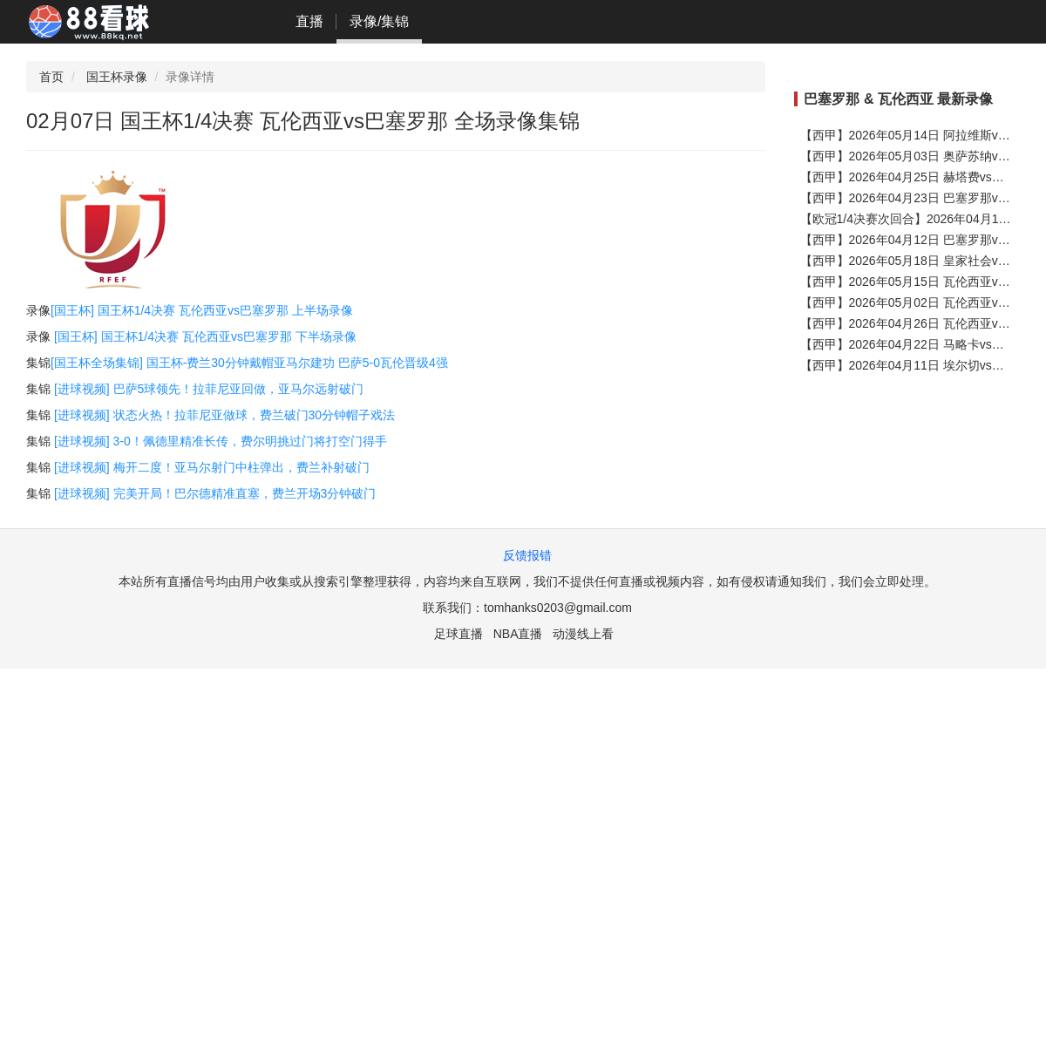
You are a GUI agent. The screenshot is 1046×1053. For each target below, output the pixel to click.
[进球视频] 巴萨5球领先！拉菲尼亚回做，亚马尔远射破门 (208, 389)
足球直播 (458, 634)
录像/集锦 (379, 21)
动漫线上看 (583, 634)
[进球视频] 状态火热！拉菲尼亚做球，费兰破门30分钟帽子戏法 (224, 415)
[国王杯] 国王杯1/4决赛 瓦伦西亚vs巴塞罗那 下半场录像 (205, 336)
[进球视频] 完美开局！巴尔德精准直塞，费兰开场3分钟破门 (215, 493)
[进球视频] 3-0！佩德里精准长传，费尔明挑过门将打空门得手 (220, 441)
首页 (51, 77)
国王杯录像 (116, 77)
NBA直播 (518, 634)
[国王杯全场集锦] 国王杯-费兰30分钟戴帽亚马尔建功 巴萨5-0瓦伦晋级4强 (249, 363)
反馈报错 (527, 555)
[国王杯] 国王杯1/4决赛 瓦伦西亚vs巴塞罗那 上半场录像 (202, 310)
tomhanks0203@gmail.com (558, 608)
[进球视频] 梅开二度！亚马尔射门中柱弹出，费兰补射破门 (212, 467)
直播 (309, 21)
